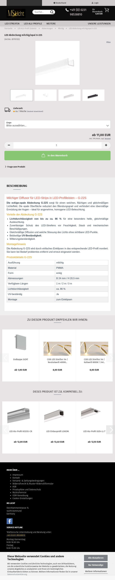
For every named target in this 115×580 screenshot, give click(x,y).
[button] (8, 145)
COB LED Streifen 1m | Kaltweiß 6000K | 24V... (94, 360)
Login (95, 3)
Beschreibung (17, 186)
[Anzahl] (57, 145)
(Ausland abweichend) (35, 111)
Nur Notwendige (95, 565)
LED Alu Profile (33, 23)
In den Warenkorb (54, 155)
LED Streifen (12, 23)
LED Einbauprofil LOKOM (57, 431)
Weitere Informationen (96, 571)
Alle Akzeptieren (96, 558)
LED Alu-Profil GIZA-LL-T (94, 431)
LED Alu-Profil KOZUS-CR (20, 431)
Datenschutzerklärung (17, 574)
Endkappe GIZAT (20, 359)
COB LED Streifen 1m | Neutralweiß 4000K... (57, 360)
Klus (108, 42)
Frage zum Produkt (16, 167)
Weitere (51, 23)
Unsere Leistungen (99, 23)
